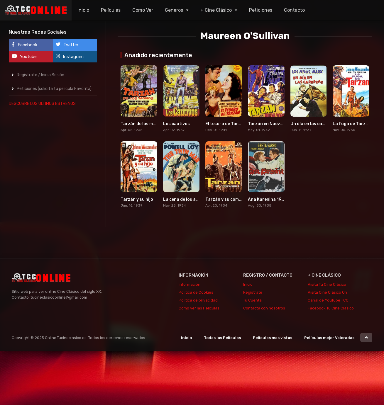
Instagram (70, 56)
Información (189, 284)
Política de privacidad (198, 300)
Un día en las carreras (313, 123)
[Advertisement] (53, 199)
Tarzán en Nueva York (270, 123)
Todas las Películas (222, 338)
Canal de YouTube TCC (328, 300)
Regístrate (252, 292)
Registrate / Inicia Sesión (40, 74)
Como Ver (142, 10)
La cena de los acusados (188, 199)
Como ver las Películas (199, 308)
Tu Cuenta (252, 300)
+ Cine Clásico (216, 10)
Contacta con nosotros (264, 308)
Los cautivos (176, 123)
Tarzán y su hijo (137, 199)
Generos (174, 10)
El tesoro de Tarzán (225, 123)
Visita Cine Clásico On (327, 292)
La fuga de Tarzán (352, 123)
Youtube (24, 56)
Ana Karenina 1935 (267, 199)
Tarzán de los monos (142, 123)
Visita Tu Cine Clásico (327, 284)
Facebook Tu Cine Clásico (331, 308)
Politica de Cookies (196, 292)
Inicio (83, 10)
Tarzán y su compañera (229, 199)
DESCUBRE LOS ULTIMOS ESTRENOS (42, 103)
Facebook (24, 44)
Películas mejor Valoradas (329, 338)
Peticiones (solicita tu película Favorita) (54, 88)
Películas (111, 10)
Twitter (67, 44)
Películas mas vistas (272, 338)
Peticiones (260, 10)
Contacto (294, 10)
